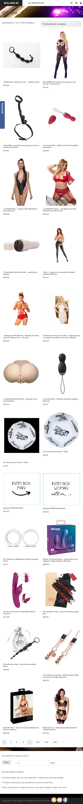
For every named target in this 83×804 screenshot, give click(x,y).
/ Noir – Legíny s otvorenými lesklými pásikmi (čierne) (59, 273)
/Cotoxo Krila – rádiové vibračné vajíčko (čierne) (60, 400)
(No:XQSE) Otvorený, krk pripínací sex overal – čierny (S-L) (59, 83)
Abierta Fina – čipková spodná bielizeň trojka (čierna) (60, 729)
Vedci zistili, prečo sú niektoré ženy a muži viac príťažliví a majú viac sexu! (34, 787)
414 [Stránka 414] (46, 742)
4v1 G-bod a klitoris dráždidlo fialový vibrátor (19, 613)
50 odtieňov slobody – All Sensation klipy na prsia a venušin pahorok (61, 676)
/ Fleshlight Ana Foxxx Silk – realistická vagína (20, 273)
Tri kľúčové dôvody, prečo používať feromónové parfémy (27, 782)
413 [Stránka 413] (37, 742)
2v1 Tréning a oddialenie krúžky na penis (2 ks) (20, 560)
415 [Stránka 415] (55, 742)
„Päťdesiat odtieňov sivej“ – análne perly (21, 82)
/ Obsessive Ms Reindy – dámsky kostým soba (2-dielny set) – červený (21, 337)
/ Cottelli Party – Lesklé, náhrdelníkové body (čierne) (20, 210)
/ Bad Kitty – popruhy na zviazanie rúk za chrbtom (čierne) (21, 146)
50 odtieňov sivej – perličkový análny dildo (19, 665)
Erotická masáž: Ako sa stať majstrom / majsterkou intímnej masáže (32, 777)
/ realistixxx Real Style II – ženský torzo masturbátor (20, 400)
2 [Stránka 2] (10, 742)
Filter (6, 762)
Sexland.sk (11, 3)
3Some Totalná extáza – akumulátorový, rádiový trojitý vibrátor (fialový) (60, 560)
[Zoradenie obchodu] (61, 24)
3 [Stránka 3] (16, 742)
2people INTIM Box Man (13, 508)
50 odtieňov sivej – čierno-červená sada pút (60, 613)
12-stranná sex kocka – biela (15, 462)
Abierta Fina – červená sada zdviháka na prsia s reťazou (21, 729)
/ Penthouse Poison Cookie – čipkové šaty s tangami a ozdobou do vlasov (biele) (61, 337)
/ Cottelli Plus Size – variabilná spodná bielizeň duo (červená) (59, 210)
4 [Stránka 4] (23, 742)
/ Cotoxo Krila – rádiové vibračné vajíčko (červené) (60, 146)
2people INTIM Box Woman (54, 508)
